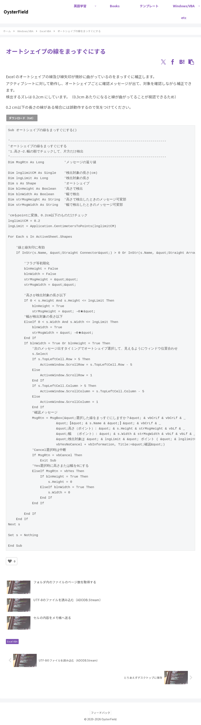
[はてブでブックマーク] (182, 62)
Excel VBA (12, 641)
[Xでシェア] (163, 62)
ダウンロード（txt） (22, 118)
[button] (191, 62)
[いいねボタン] (10, 561)
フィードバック (100, 713)
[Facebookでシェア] (173, 62)
